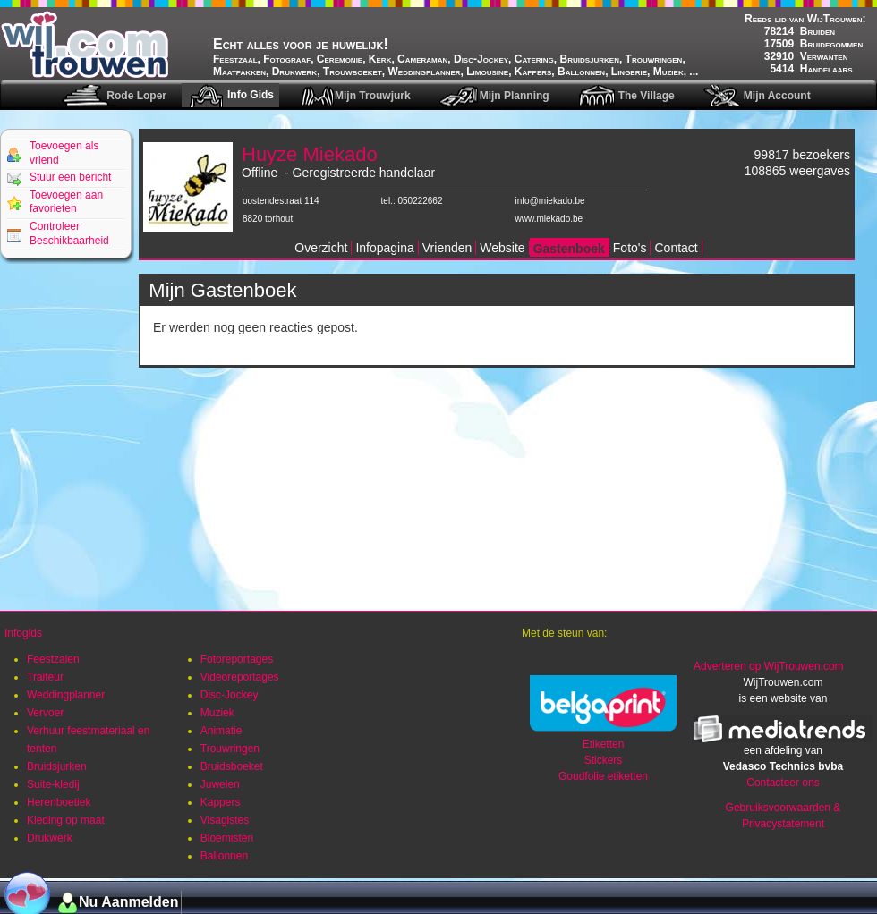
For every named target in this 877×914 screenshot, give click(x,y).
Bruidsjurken (57, 766)
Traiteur (45, 677)
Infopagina (384, 248)
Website (502, 248)
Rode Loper (136, 95)
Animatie (221, 730)
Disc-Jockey (229, 695)
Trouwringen (230, 748)
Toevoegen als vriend (64, 153)
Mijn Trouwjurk (373, 95)
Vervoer (45, 713)
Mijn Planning (514, 95)
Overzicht (320, 248)
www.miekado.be (549, 219)
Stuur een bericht (70, 177)
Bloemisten (226, 838)
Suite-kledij (53, 784)
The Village (646, 95)
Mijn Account (777, 95)
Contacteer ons (782, 782)
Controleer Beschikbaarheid (69, 233)
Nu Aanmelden (128, 902)
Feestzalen (53, 659)
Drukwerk (49, 838)
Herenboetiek (58, 802)
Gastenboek (569, 248)
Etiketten (604, 744)
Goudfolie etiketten (603, 776)
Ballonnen (224, 856)
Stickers (603, 760)
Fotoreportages (236, 659)
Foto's (630, 248)
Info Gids (250, 95)
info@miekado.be (550, 201)
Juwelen (220, 784)
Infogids (23, 633)
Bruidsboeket (231, 766)
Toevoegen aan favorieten (66, 202)
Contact (675, 248)
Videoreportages (239, 677)
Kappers (220, 802)
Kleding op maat (66, 820)
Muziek (217, 713)
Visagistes (224, 820)
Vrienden (447, 248)
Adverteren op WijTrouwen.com (769, 666)
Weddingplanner (66, 695)
